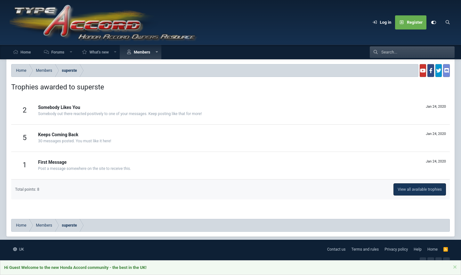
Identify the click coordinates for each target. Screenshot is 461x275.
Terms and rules (365, 249)
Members (142, 52)
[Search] (448, 22)
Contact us (336, 249)
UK (18, 249)
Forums (57, 52)
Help (418, 249)
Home (25, 52)
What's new (99, 52)
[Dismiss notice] (454, 268)
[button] (71, 52)
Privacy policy (396, 249)
